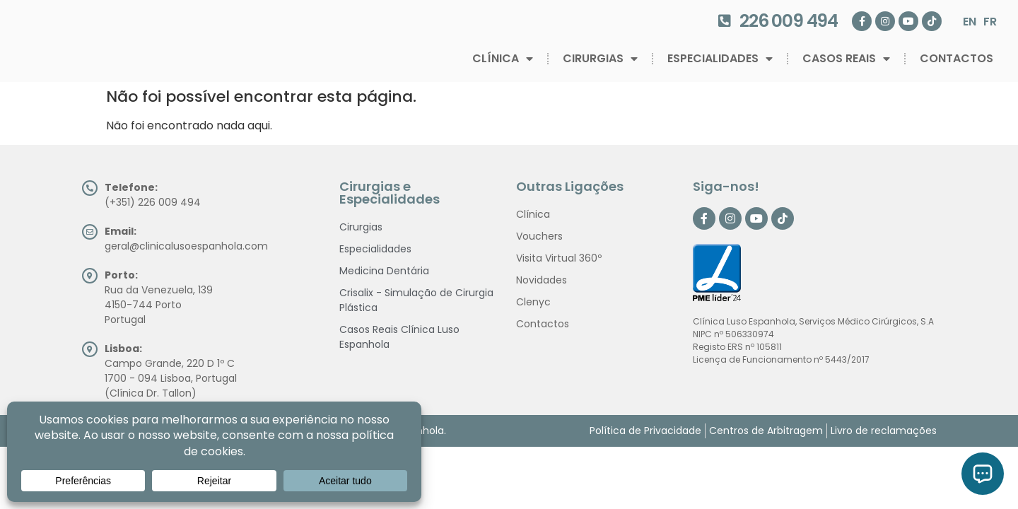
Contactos (956, 58)
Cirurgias (600, 58)
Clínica (502, 58)
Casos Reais (846, 58)
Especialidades (720, 58)
